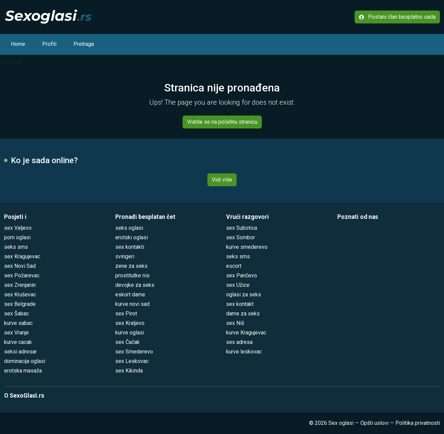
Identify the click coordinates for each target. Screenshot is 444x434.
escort (233, 266)
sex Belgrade (20, 304)
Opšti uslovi (374, 423)
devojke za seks (134, 285)
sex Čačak (127, 342)
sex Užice (238, 285)
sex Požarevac (21, 275)
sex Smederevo (134, 351)
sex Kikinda (129, 370)
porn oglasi (17, 237)
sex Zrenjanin (20, 285)
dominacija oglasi (24, 361)
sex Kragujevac (22, 256)
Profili (49, 44)
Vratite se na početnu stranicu (222, 122)
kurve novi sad (132, 304)
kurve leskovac (244, 351)
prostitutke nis (132, 275)
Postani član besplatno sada (397, 17)
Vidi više (222, 179)
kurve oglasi (129, 332)
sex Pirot (126, 313)
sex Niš (235, 323)
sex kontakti (129, 247)
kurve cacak (18, 342)
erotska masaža (23, 370)
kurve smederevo (247, 247)
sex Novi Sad (20, 266)
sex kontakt (240, 304)
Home (18, 44)
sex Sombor (240, 237)
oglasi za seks (243, 294)
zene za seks (131, 266)
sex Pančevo (241, 275)
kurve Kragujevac (246, 332)
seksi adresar (20, 351)
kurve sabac (18, 323)
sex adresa (239, 342)
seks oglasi (129, 228)
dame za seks (243, 313)
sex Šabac (16, 313)
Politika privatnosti (417, 423)
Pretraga (83, 44)
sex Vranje (16, 332)
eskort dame (130, 294)
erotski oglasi (131, 237)
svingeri (124, 256)
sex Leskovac (132, 361)
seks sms (16, 247)
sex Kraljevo (129, 323)
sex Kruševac (20, 294)
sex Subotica (241, 228)
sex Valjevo (18, 228)
